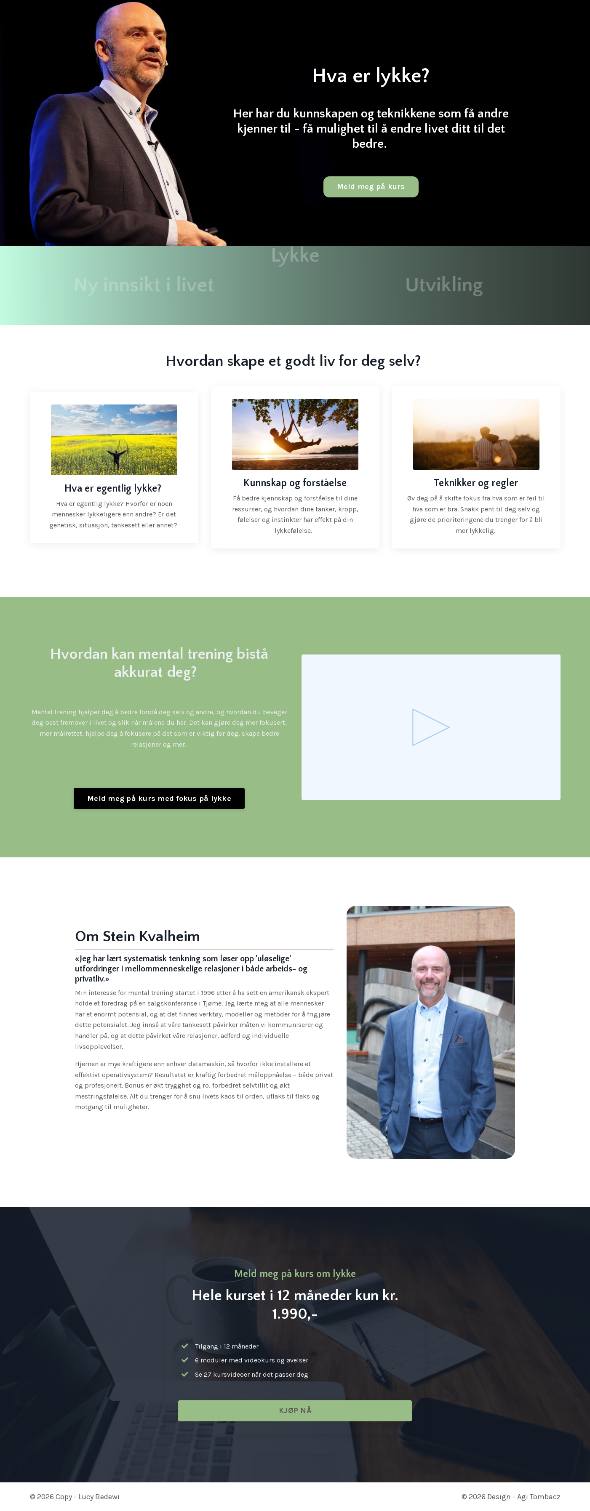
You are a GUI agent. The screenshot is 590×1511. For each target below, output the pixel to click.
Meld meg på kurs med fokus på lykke (159, 798)
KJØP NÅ (295, 1410)
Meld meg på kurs (371, 186)
